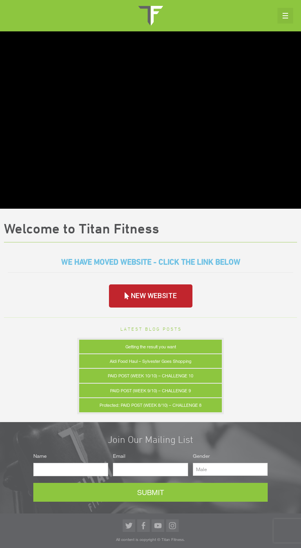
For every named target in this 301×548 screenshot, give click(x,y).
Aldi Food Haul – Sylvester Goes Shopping (150, 361)
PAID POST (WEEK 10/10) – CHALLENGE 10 (150, 375)
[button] (150, 296)
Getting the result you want (150, 346)
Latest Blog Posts (151, 328)
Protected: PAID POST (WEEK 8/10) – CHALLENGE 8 (150, 405)
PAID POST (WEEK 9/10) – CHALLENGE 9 (150, 390)
